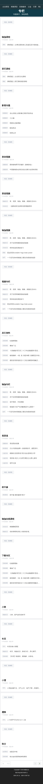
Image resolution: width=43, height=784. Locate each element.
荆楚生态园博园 (15, 123)
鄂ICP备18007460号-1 (21, 772)
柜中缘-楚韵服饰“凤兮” (17, 495)
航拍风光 (13, 128)
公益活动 (5, 453)
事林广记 (13, 346)
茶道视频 (6, 193)
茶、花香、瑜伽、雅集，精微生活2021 (23, 201)
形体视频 (6, 157)
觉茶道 (5, 436)
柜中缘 (5, 487)
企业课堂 (5, 7)
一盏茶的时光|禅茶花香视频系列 (21, 206)
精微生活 (26, 769)
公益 (29, 7)
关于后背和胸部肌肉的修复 (19, 243)
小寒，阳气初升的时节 (17, 615)
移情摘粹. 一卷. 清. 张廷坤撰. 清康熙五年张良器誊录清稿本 (25, 355)
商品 (40, 7)
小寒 (4, 607)
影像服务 (22, 7)
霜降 (4, 712)
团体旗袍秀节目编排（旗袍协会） (21, 164)
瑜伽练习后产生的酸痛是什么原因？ (22, 407)
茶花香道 (5, 448)
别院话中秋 (13, 752)
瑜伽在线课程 (8, 519)
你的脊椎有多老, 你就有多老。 (20, 531)
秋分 (4, 744)
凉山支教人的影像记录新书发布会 (21, 113)
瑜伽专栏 (6, 384)
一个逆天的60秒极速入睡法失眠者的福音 (21, 257)
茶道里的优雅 (14, 443)
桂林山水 (13, 133)
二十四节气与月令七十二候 (16, 720)
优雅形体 (5, 164)
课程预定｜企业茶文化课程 (16, 76)
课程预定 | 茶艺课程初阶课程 (17, 81)
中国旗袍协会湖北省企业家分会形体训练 (24, 169)
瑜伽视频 (6, 230)
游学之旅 (13, 463)
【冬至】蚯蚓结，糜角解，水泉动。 (22, 656)
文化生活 (5, 206)
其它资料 (6, 333)
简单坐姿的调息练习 (17, 248)
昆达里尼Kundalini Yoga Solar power (19, 253)
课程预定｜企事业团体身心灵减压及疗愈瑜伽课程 (24, 45)
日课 (34, 7)
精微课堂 (14, 7)
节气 (4, 646)
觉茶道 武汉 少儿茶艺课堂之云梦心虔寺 (23, 458)
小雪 (4, 680)
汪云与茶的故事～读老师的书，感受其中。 (24, 448)
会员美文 (5, 751)
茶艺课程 (6, 69)
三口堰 (12, 118)
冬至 (4, 639)
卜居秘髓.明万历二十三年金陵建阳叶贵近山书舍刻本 (25, 350)
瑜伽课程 (6, 37)
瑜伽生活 (5, 201)
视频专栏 (6, 281)
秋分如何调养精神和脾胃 (18, 756)
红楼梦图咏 (13, 341)
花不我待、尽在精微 (17, 402)
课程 (4, 44)
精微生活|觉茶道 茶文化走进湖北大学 (22, 453)
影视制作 (5, 113)
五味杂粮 (5, 340)
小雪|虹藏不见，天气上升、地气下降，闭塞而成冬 (24, 688)
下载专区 (6, 555)
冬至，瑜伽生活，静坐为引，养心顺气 (23, 651)
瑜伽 (4, 252)
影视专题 (6, 105)
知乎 (4, 257)
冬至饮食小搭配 (12, 646)
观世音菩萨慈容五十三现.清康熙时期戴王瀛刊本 (25, 360)
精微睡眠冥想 (14, 526)
